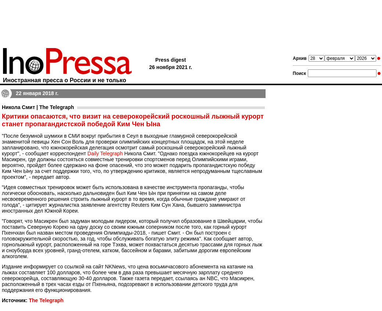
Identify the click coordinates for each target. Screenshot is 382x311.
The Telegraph (46, 300)
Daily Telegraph (105, 153)
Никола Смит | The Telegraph (38, 107)
